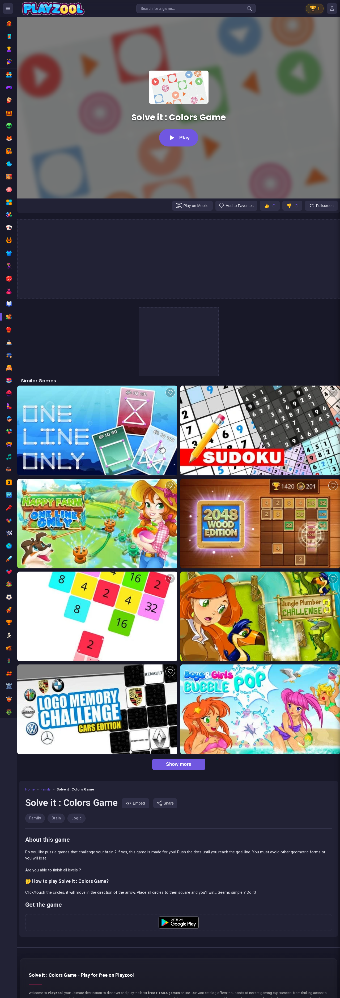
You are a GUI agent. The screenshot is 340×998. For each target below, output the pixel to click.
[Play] (178, 137)
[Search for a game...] (196, 8)
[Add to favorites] (236, 206)
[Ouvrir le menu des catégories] (8, 8)
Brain (56, 818)
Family (45, 789)
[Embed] (135, 803)
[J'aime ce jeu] (270, 206)
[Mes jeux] (332, 8)
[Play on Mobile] (192, 206)
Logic (76, 818)
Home (30, 789)
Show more (178, 764)
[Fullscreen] (321, 206)
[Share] (165, 803)
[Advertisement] (178, 259)
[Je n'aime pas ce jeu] (292, 206)
